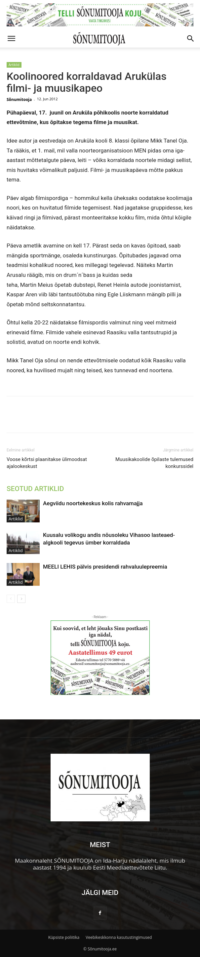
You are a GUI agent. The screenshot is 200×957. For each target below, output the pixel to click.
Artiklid (14, 64)
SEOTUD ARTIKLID (35, 489)
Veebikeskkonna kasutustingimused (119, 937)
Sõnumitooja (19, 99)
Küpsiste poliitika (64, 937)
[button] (11, 39)
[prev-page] (11, 599)
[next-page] (21, 599)
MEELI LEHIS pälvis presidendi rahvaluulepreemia (105, 566)
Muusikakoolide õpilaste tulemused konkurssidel (154, 462)
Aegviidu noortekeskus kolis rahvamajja (93, 503)
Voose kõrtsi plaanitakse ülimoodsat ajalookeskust (47, 462)
